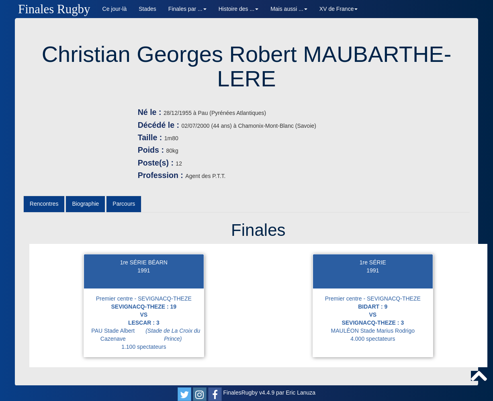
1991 (143, 270)
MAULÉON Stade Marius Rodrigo (373, 330)
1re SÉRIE (373, 262)
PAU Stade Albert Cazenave (147, 335)
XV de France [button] (338, 9)
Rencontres (44, 203)
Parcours (124, 203)
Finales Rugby (54, 9)
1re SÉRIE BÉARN (144, 262)
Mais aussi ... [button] (288, 9)
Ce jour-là (114, 9)
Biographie (85, 203)
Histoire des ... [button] (238, 9)
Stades (147, 9)
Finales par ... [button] (187, 9)
